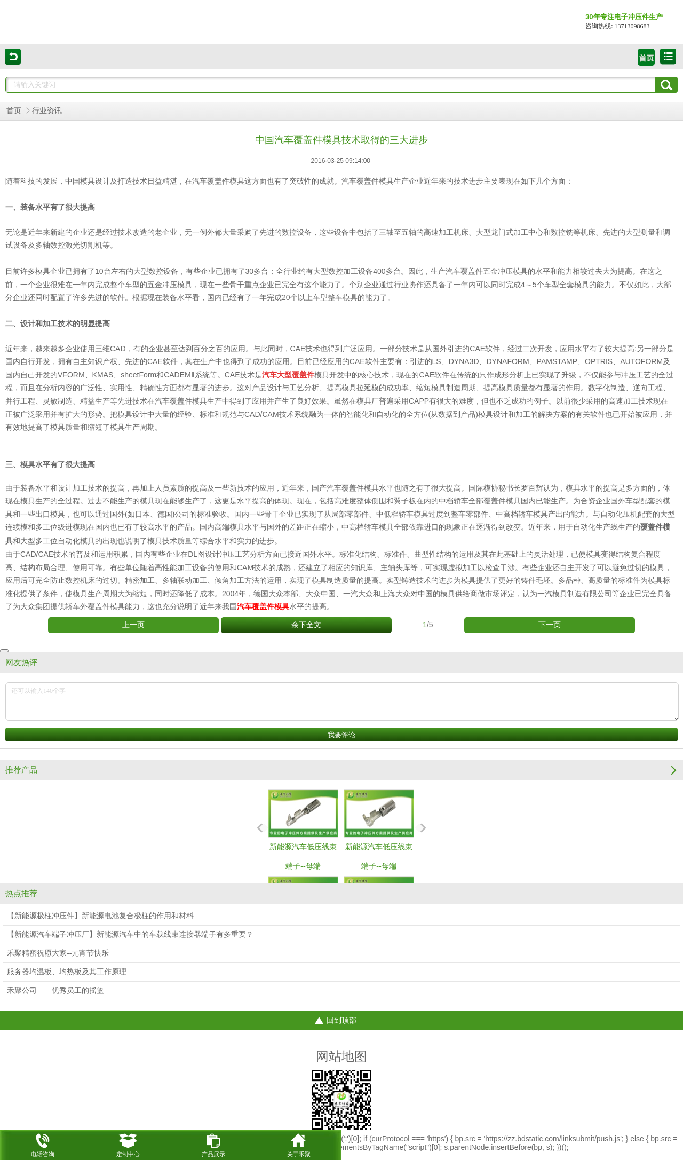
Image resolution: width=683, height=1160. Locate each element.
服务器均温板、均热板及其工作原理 (66, 972)
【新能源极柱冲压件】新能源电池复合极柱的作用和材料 (100, 916)
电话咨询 (42, 1143)
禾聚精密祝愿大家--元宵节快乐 (58, 953)
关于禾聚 (299, 1143)
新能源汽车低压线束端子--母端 (303, 829)
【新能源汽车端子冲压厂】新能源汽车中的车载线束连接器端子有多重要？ (130, 934)
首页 (13, 111)
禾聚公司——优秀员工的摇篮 (55, 991)
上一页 (133, 625)
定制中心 (128, 1143)
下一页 (549, 625)
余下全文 (306, 625)
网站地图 (341, 1056)
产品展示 (213, 1143)
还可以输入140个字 (342, 701)
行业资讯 (47, 111)
